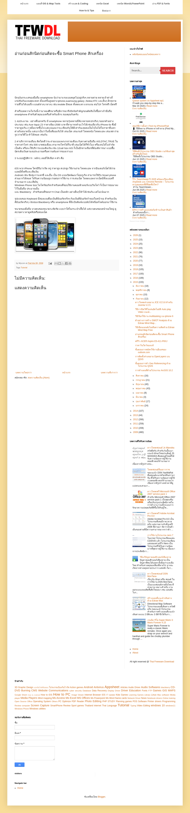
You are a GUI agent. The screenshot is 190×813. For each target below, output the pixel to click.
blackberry (165, 687)
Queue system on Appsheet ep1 (148, 100)
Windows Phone (22, 709)
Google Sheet (21, 695)
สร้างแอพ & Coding (78, 3)
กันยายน (140, 298)
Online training (169, 698)
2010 (136, 428)
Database (87, 691)
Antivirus (99, 687)
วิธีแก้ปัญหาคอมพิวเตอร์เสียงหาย (155, 557)
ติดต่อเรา (106, 10)
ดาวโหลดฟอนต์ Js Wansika (160, 447)
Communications (58, 690)
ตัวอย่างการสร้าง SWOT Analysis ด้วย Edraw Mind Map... (153, 321)
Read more (152, 106)
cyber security (75, 691)
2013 (136, 415)
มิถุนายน (140, 384)
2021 (136, 256)
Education (135, 690)
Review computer (22, 705)
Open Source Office (23, 701)
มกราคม (140, 405)
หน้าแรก (24, 3)
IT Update (110, 695)
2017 (136, 273)
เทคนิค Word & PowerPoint (131, 3)
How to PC (61, 694)
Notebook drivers (154, 698)
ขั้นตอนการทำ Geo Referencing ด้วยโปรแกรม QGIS (152, 364)
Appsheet (111, 687)
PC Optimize (64, 701)
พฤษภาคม (141, 388)
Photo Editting (93, 701)
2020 (136, 261)
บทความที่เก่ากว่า (109, 372)
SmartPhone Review (60, 705)
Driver (124, 690)
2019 (136, 265)
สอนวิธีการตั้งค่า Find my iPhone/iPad (150, 126)
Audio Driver (134, 687)
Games (157, 690)
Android (88, 687)
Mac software (163, 695)
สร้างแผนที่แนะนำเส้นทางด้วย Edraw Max (159, 599)
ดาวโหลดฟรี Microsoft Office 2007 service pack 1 (161, 492)
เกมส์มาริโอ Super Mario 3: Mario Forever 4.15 (160, 621)
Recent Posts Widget (137, 221)
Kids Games (122, 695)
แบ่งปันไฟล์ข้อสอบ (41, 687)
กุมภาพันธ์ (141, 401)
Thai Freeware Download (162, 661)
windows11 (170, 705)
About (135, 652)
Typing (133, 705)
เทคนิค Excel (102, 3)
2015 (136, 282)
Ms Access (58, 697)
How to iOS (46, 695)
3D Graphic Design (24, 687)
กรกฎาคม (141, 380)
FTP (150, 691)
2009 (136, 432)
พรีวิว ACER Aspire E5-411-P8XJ (151, 341)
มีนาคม (139, 397)
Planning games (124, 701)
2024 (136, 244)
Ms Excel (71, 697)
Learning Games (136, 695)
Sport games (77, 705)
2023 (136, 248)
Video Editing (143, 705)
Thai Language (109, 705)
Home (135, 649)
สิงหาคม (140, 375)
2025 (136, 239)
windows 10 (158, 705)
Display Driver (114, 691)
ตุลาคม (139, 294)
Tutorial (24, 267)
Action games (76, 687)
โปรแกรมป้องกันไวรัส (59, 687)
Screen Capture (40, 705)
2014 (136, 411)
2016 (136, 278)
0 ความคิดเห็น (139, 108)
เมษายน (140, 393)
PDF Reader (78, 701)
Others (55, 701)
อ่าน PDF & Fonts (161, 3)
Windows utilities (37, 708)
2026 (136, 235)
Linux (154, 695)
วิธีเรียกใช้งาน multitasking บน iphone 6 (154, 316)
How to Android (34, 695)
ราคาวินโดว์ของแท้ (144, 345)
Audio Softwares (150, 687)
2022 (136, 252)
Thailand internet (93, 705)
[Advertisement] (67, 78)
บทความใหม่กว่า (24, 372)
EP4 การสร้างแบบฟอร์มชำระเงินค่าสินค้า (152, 210)
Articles (124, 687)
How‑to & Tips (86, 10)
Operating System (42, 701)
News (144, 698)
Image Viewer (78, 695)
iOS (103, 695)
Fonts (144, 690)
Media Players (28, 697)
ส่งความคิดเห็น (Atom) (39, 377)
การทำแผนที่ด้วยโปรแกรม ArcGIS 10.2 (154, 370)
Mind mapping (45, 698)
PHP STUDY (108, 701)
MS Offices (83, 697)
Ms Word (110, 698)
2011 (136, 423)
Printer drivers (155, 701)
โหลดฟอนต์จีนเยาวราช (158, 469)
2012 (136, 419)
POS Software (140, 701)
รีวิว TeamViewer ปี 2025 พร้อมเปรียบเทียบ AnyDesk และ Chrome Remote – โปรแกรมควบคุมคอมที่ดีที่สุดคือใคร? (153, 182)
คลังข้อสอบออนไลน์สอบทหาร (146, 54)
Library (147, 695)
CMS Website (39, 690)
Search (168, 70)
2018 (136, 269)
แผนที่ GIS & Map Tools (48, 3)
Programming (168, 701)
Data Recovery (99, 690)
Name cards (121, 698)
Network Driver (134, 698)
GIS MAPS (168, 690)
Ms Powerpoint (98, 698)
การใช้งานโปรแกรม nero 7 (160, 535)
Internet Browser (93, 695)
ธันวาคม (140, 286)
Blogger (101, 796)
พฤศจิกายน (141, 290)
